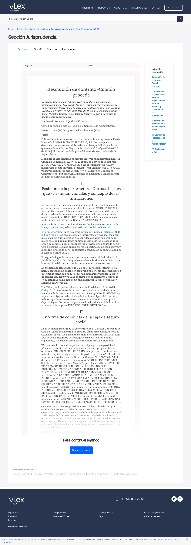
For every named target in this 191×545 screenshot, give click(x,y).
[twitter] (174, 499)
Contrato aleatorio (77, 474)
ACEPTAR (7, 542)
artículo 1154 (85, 227)
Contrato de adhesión (98, 474)
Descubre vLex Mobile (17, 526)
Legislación (13, 512)
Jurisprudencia (59, 512)
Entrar (156, 8)
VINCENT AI (87, 8)
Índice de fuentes (152, 516)
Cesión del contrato (21, 474)
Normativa (12, 516)
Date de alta (174, 7)
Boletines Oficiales (61, 516)
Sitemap (12, 520)
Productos (103, 8)
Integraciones (139, 8)
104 (107, 224)
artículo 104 (110, 231)
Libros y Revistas (106, 512)
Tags (101, 516)
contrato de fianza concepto (124, 474)
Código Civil (103, 227)
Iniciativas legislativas (154, 512)
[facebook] (180, 499)
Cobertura (120, 8)
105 (113, 224)
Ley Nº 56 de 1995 (53, 227)
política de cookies (170, 539)
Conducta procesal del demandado (49, 474)
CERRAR (187, 539)
